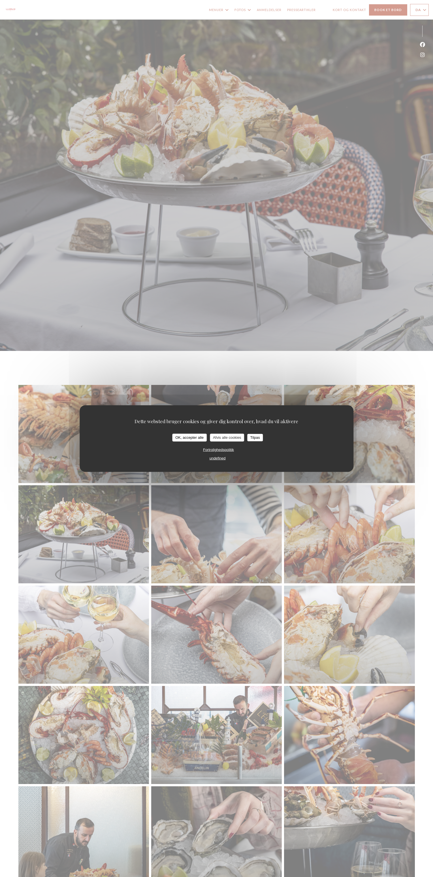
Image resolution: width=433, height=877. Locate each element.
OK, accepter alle (189, 437)
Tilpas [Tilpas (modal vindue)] (255, 437)
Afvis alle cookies (227, 437)
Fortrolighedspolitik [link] (218, 449)
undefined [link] (217, 458)
